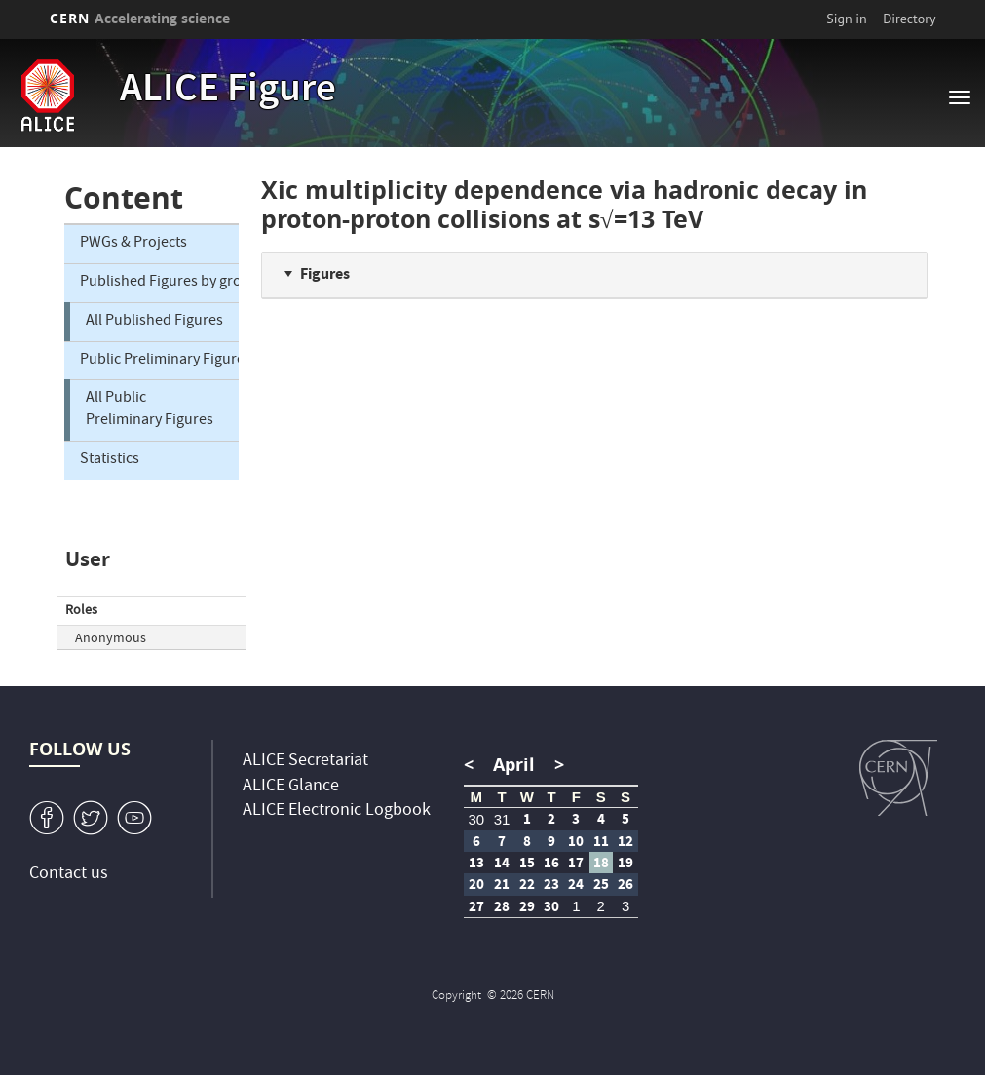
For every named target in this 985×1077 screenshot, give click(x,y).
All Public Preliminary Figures (149, 410)
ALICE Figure (228, 91)
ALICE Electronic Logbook (337, 811)
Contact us (68, 875)
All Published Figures (154, 321)
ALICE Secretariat (305, 762)
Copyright (458, 996)
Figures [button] (325, 273)
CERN (140, 18)
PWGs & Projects (133, 243)
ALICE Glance (291, 787)
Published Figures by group (159, 282)
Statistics (109, 460)
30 (476, 819)
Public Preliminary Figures (159, 360)
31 (502, 819)
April (514, 764)
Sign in (846, 18)
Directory (909, 18)
